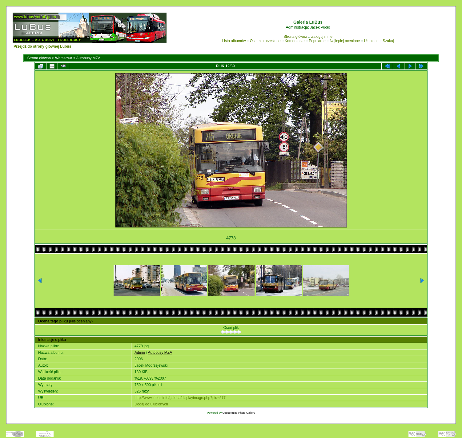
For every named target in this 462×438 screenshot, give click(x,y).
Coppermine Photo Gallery (238, 412)
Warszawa (63, 58)
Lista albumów (234, 41)
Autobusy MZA (88, 58)
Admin (140, 352)
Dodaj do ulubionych (151, 404)
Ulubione (371, 41)
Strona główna (295, 36)
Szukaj (388, 41)
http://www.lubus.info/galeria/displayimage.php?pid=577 (180, 398)
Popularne (317, 41)
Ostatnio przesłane (265, 41)
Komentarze (295, 41)
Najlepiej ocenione (345, 41)
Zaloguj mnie (321, 36)
